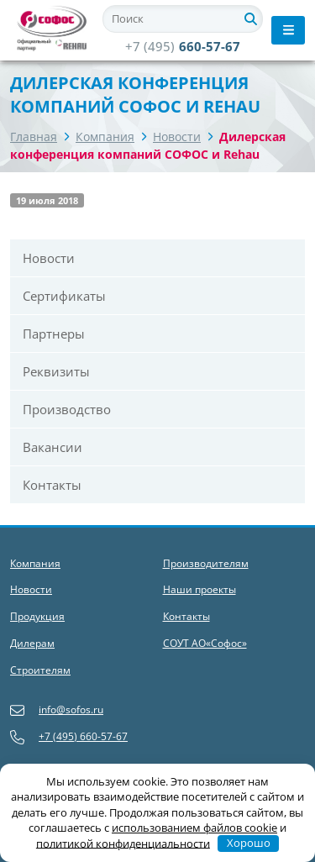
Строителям (40, 670)
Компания (105, 137)
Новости (177, 137)
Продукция (37, 616)
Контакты (52, 484)
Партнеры (54, 333)
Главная (33, 137)
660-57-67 (182, 46)
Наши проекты (199, 589)
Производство (67, 409)
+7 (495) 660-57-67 (69, 737)
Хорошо (248, 842)
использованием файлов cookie (194, 827)
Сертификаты (64, 295)
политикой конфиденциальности (123, 842)
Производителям (206, 563)
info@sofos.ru (56, 710)
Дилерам (32, 643)
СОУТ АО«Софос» (205, 643)
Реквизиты (56, 371)
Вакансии (52, 447)
